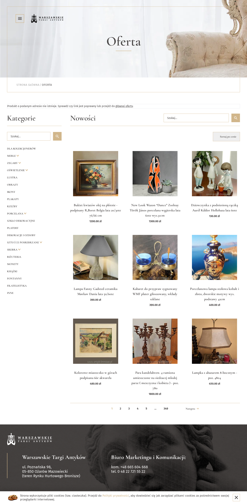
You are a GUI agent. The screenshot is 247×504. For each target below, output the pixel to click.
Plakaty (13, 199)
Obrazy (12, 184)
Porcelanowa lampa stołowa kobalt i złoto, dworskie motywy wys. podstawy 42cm (214, 294)
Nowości (83, 118)
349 (166, 408)
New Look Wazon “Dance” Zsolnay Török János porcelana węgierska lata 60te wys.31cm (155, 210)
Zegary (12, 163)
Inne (10, 293)
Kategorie (21, 118)
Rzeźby (12, 206)
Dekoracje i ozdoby (21, 235)
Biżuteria (14, 257)
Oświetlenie (16, 170)
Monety (13, 264)
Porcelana (15, 213)
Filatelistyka (17, 285)
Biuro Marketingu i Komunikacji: (148, 457)
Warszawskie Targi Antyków (54, 457)
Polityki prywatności (115, 495)
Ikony (11, 192)
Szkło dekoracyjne (21, 221)
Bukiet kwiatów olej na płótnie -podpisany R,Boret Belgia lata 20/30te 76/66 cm (95, 210)
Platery (13, 228)
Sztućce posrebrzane (23, 242)
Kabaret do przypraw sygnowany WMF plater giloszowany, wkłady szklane (155, 294)
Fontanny (14, 278)
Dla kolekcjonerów (21, 148)
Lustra (12, 177)
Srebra (12, 249)
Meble (11, 156)
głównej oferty (124, 106)
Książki (12, 271)
